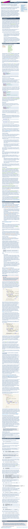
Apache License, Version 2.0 (7, 527)
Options (9, 51)
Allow (9, 63)
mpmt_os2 (10, 206)
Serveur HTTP (4, 3)
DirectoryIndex (10, 46)
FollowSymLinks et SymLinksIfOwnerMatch (8, 78)
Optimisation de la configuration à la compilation (24, 8)
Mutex (5, 341)
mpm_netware (7, 206)
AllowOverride (10, 45)
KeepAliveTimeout (15, 197)
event (12, 212)
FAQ (21, 1)
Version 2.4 (12, 3)
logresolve (7, 58)
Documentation (8, 3)
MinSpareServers (10, 50)
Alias (14, 98)
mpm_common (4, 46)
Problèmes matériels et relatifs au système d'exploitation (23, 5)
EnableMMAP (9, 47)
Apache (2, 3)
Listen (3, 350)
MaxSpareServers (16, 168)
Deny (15, 63)
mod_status (9, 189)
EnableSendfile (10, 48)
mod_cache (10, 237)
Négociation (4, 114)
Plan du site (26, 1)
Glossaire (24, 1)
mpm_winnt (13, 206)
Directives (20, 1)
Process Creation (4, 167)
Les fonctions (3, 335)
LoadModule (16, 226)
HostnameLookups (11, 54)
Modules (17, 1)
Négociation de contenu (8, 130)
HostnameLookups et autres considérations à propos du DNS (10, 53)
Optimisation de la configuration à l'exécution (23, 7)
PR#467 (3, 311)
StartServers (9, 171)
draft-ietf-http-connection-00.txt (10, 375)
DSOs (16, 225)
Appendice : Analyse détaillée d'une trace (9, 438)
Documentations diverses (16, 3)
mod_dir (4, 45)
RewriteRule (17, 98)
